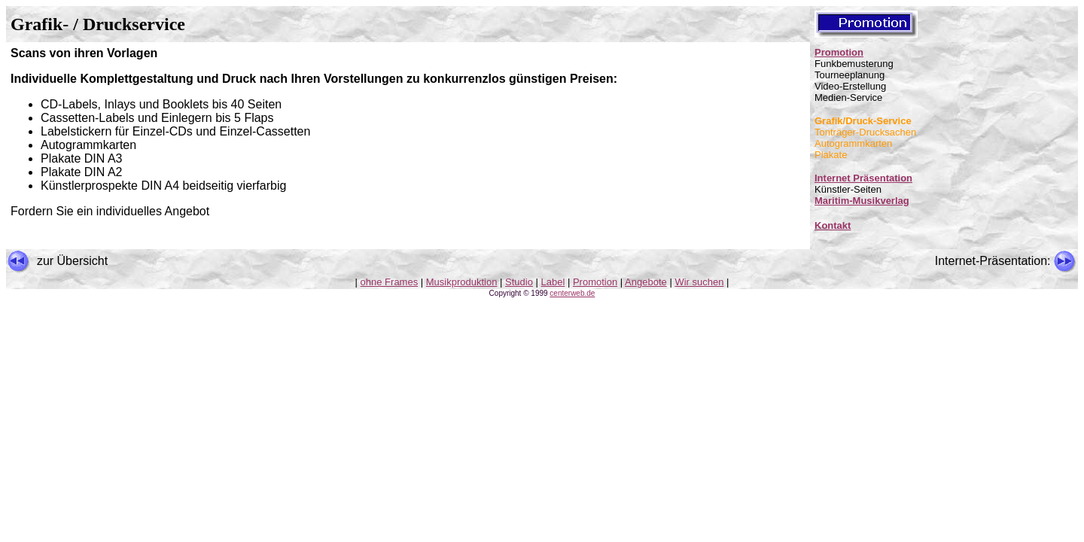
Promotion (839, 52)
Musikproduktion (462, 282)
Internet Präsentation (863, 178)
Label (553, 282)
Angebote (646, 282)
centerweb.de (572, 293)
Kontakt (833, 225)
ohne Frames (390, 282)
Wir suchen (698, 282)
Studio (519, 282)
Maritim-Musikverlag (862, 200)
